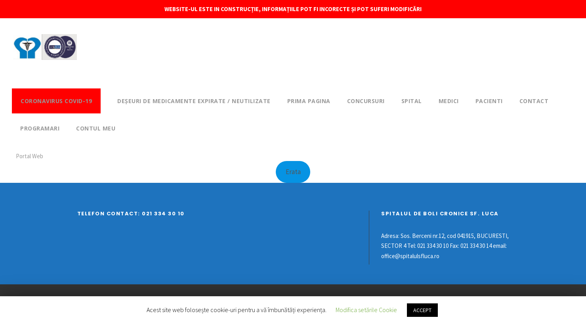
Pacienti (489, 101)
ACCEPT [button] (422, 310)
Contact (534, 101)
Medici (449, 101)
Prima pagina (308, 101)
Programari (39, 128)
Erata (293, 171)
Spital (411, 101)
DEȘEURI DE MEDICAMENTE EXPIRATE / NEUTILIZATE (194, 101)
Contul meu (95, 128)
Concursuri (366, 101)
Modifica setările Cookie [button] (366, 310)
